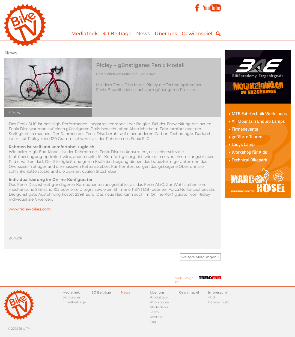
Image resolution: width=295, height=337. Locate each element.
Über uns (166, 34)
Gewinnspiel (197, 34)
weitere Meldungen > (200, 257)
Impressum (217, 292)
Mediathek (84, 34)
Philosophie (159, 302)
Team (154, 312)
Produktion (159, 297)
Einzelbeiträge (74, 302)
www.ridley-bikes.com (30, 209)
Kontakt (156, 317)
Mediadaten (159, 307)
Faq (153, 322)
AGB (211, 297)
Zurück (15, 238)
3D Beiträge (117, 34)
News (143, 34)
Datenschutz (218, 302)
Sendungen (71, 297)
